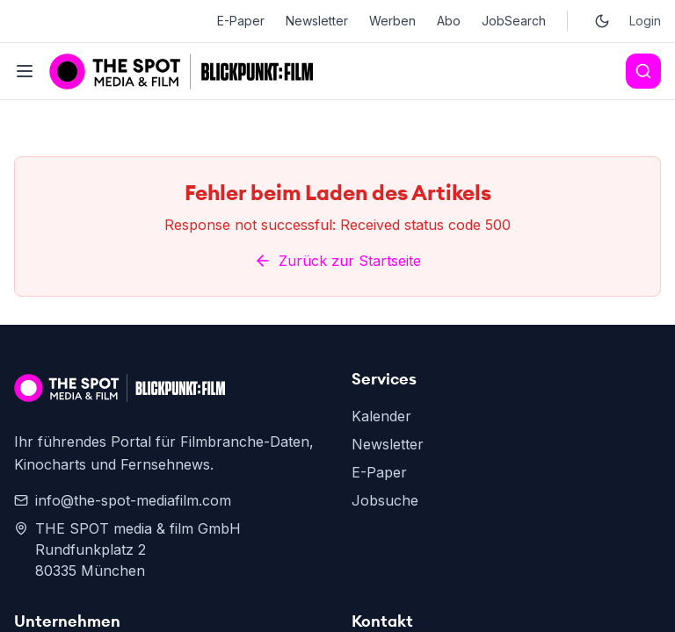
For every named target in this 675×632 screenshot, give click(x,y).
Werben (392, 20)
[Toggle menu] (24, 71)
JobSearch (514, 20)
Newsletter (317, 20)
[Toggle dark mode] (602, 21)
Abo (449, 20)
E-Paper (241, 20)
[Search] (643, 71)
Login (645, 20)
